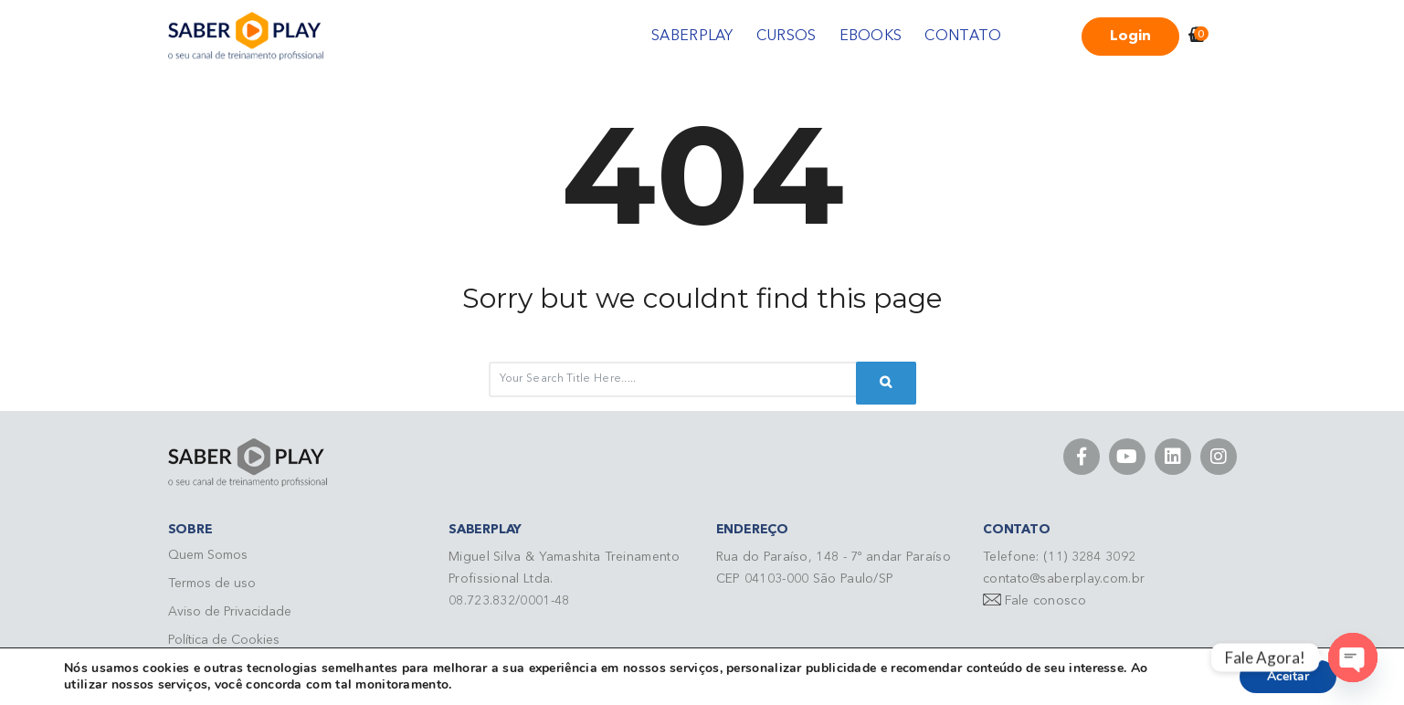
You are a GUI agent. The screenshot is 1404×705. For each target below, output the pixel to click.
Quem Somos (208, 555)
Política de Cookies (224, 640)
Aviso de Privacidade (229, 611)
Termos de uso (212, 583)
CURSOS (786, 36)
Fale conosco (1045, 601)
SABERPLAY (692, 36)
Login (1130, 36)
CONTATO (962, 36)
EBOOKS (871, 36)
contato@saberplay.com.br (1064, 579)
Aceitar (1288, 676)
